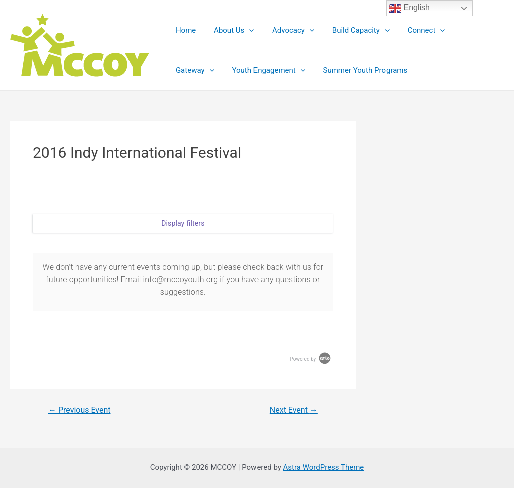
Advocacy (286, 30)
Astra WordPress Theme (323, 467)
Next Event (294, 410)
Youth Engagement (210, 70)
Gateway (466, 30)
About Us (229, 30)
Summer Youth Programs (304, 70)
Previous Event (79, 410)
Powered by (311, 359)
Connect (413, 30)
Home (184, 30)
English (409, 8)
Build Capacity (350, 30)
